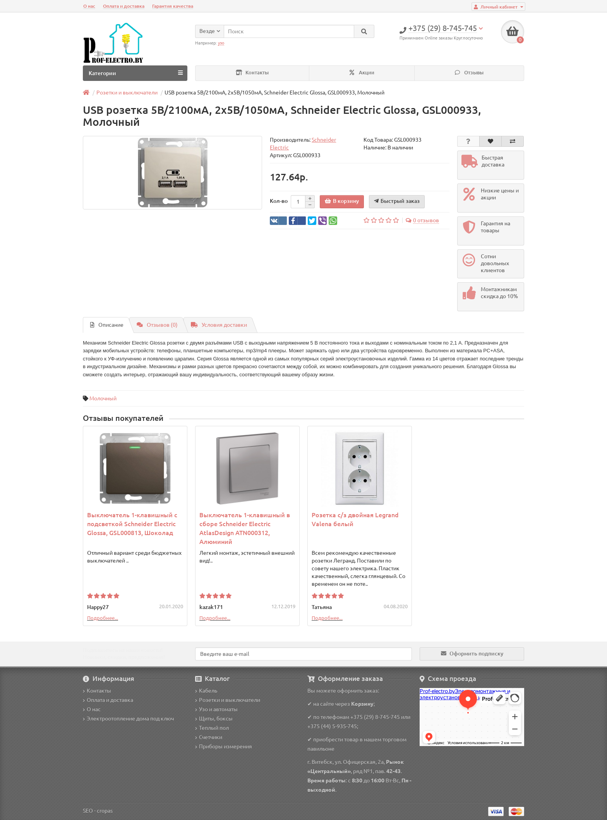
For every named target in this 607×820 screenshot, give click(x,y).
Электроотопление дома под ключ (128, 718)
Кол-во (279, 201)
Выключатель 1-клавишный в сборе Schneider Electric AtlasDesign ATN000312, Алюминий (244, 528)
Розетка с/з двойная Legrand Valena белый (355, 519)
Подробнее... (102, 618)
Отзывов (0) (157, 325)
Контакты (252, 72)
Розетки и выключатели (227, 700)
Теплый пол (212, 728)
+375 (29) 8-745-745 (375, 717)
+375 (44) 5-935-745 (332, 726)
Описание (106, 325)
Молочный (103, 398)
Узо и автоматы (216, 709)
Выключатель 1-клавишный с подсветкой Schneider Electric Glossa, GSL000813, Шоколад (132, 523)
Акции (362, 72)
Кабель (206, 691)
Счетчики (208, 737)
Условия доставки (219, 325)
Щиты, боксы (214, 718)
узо (221, 43)
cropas (105, 811)
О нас (89, 6)
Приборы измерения (223, 746)
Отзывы (469, 72)
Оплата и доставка (123, 6)
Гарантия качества (172, 6)
